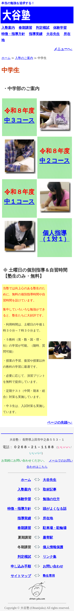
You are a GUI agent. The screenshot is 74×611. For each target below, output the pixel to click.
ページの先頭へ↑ (59, 422)
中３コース (19, 120)
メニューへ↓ (63, 49)
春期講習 (25, 28)
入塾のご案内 (24, 58)
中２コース (54, 160)
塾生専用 (49, 575)
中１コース (19, 201)
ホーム (6, 58)
